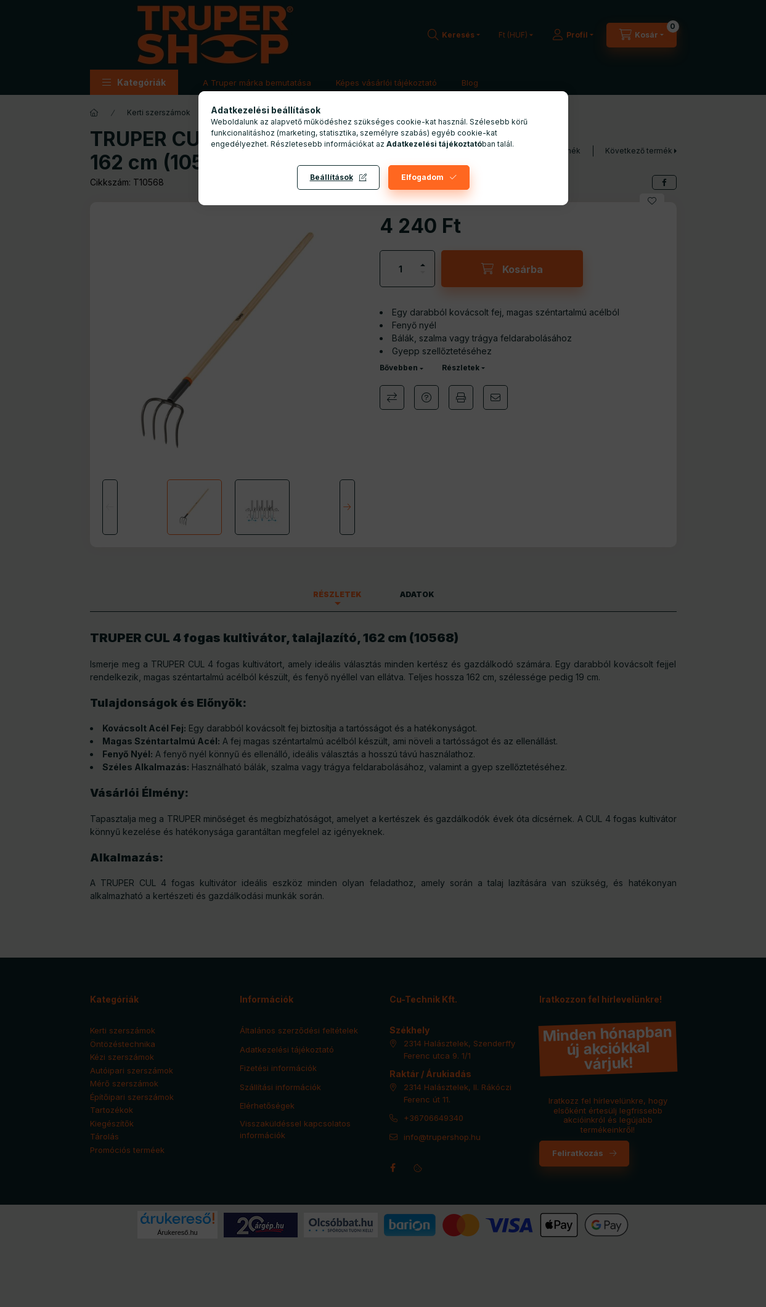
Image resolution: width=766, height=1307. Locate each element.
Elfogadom (422, 177)
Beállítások (331, 177)
